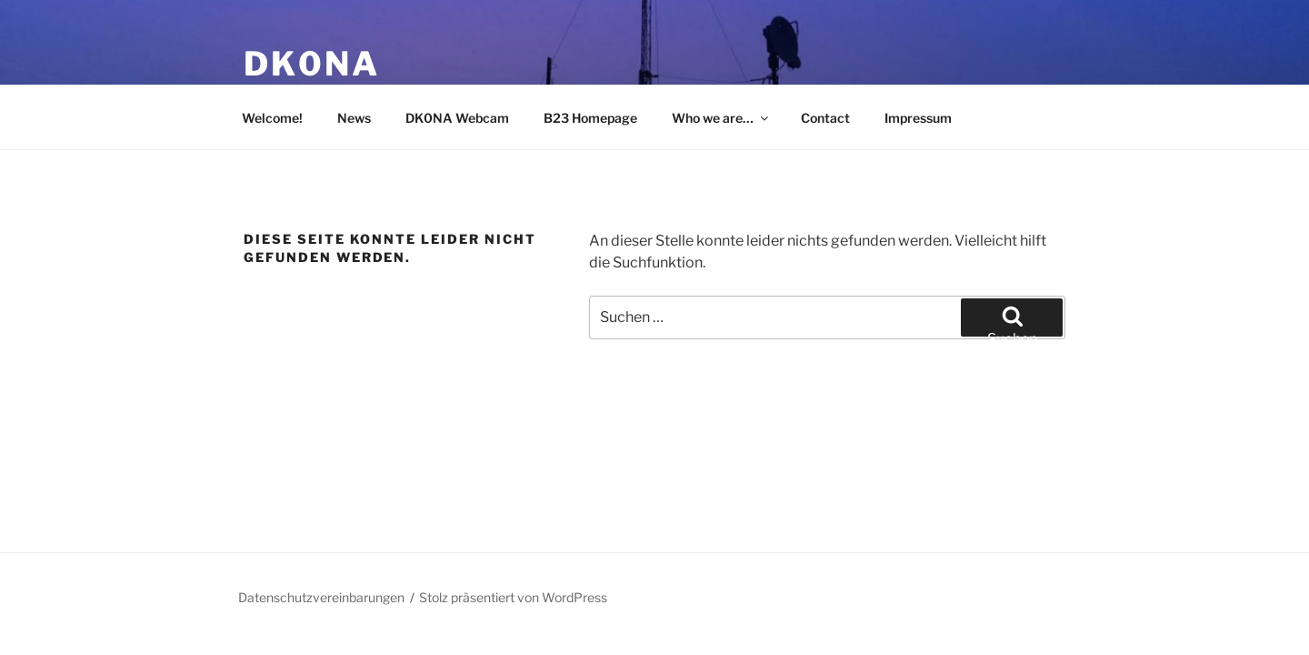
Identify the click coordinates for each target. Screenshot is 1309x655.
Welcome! (272, 118)
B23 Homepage (590, 118)
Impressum (918, 118)
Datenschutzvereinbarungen (321, 597)
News (354, 118)
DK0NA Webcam (457, 118)
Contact (825, 118)
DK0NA (311, 64)
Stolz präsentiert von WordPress (513, 597)
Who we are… (721, 118)
